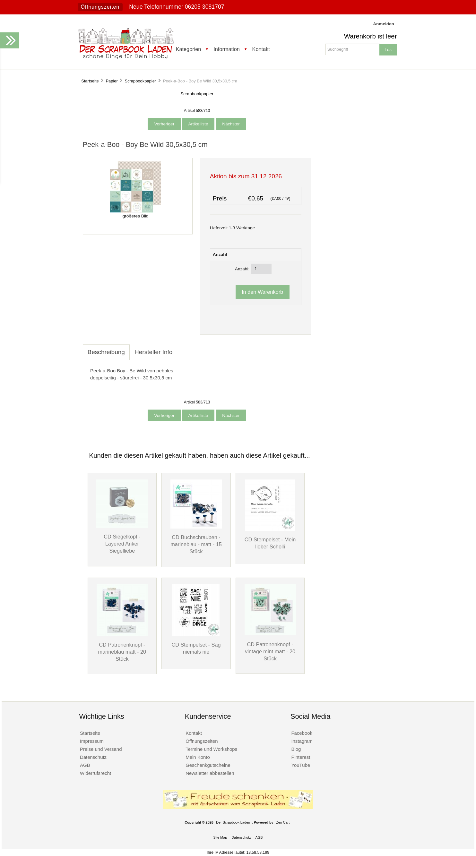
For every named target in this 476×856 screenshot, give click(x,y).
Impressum (92, 741)
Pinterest (300, 757)
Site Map (220, 837)
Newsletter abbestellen (210, 773)
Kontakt (261, 49)
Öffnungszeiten (100, 7)
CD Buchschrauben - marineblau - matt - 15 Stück (196, 544)
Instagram (302, 741)
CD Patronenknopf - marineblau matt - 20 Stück (122, 652)
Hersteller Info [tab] (153, 352)
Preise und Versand (101, 749)
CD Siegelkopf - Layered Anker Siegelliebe (122, 544)
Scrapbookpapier (140, 81)
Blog (296, 749)
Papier (111, 81)
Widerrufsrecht (95, 773)
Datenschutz (93, 757)
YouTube (300, 765)
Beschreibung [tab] (106, 352)
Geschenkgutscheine (208, 765)
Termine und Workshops (211, 749)
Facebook (301, 733)
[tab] (182, 348)
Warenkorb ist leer (370, 36)
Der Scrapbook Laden (233, 822)
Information (226, 49)
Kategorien (188, 49)
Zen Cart (283, 822)
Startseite (90, 81)
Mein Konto (198, 757)
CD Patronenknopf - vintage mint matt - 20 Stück (270, 651)
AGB (85, 765)
